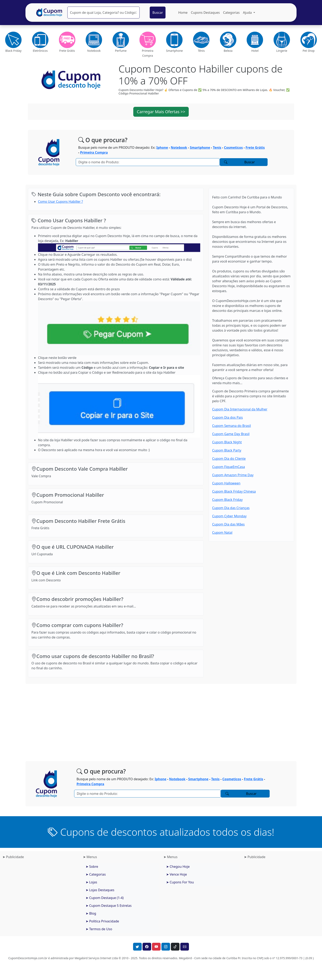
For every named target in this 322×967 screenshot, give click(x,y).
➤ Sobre (92, 866)
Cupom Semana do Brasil (231, 425)
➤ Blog (91, 913)
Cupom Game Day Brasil (231, 434)
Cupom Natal (222, 532)
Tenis (217, 147)
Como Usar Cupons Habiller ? (60, 201)
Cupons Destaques (205, 12)
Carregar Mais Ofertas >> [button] (161, 111)
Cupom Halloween (226, 483)
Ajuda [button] (248, 12)
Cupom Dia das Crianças (231, 508)
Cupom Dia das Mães (228, 524)
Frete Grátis (255, 147)
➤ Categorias (96, 874)
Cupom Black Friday (227, 499)
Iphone (162, 147)
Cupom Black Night (227, 442)
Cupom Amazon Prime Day (232, 475)
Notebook (179, 147)
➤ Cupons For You (180, 882)
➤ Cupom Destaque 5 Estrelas (109, 905)
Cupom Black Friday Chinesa (234, 491)
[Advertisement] (161, 719)
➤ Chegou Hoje (178, 866)
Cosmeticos (233, 147)
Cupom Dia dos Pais (227, 417)
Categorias (231, 12)
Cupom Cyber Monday (229, 516)
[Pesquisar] (103, 12)
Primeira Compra (94, 152)
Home (183, 12)
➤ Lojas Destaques (100, 890)
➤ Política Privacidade (102, 921)
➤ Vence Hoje (176, 874)
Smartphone (200, 147)
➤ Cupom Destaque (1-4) (105, 898)
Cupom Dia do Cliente (229, 458)
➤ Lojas (91, 882)
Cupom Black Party (226, 450)
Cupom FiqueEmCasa (228, 466)
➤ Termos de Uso (99, 929)
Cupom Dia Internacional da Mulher (239, 409)
